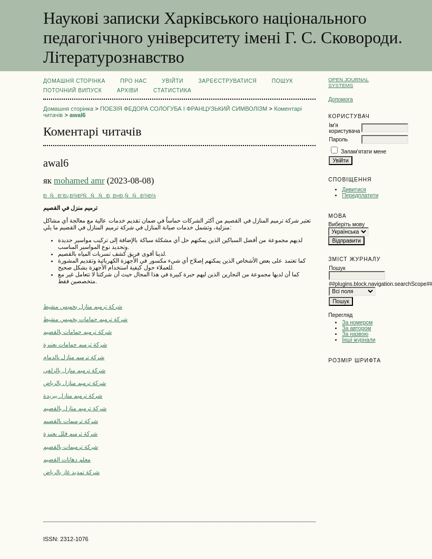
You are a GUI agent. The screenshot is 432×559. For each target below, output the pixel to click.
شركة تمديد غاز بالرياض (71, 472)
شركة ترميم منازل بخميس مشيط (82, 306)
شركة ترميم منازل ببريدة (72, 395)
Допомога (340, 99)
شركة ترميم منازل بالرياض (74, 383)
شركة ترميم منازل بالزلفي (74, 370)
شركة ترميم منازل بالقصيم (74, 408)
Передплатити (360, 195)
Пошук (282, 81)
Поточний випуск (72, 90)
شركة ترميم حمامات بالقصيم (77, 332)
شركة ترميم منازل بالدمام (73, 357)
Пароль (338, 139)
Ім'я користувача (344, 128)
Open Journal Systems (348, 82)
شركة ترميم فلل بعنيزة (70, 433)
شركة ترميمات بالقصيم (70, 421)
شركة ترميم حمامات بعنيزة (75, 344)
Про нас (133, 81)
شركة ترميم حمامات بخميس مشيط (85, 319)
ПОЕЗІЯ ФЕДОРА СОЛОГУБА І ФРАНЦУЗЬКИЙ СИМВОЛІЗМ (183, 108)
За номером (357, 322)
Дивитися (354, 189)
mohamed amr (79, 181)
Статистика (172, 90)
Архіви (128, 90)
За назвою (355, 334)
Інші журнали (358, 340)
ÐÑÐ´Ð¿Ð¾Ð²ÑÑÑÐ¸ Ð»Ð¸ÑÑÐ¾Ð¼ (99, 195)
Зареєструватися (228, 81)
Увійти (172, 81)
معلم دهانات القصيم (67, 459)
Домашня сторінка (74, 81)
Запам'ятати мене (363, 152)
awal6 (77, 115)
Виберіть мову (346, 224)
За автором (356, 328)
